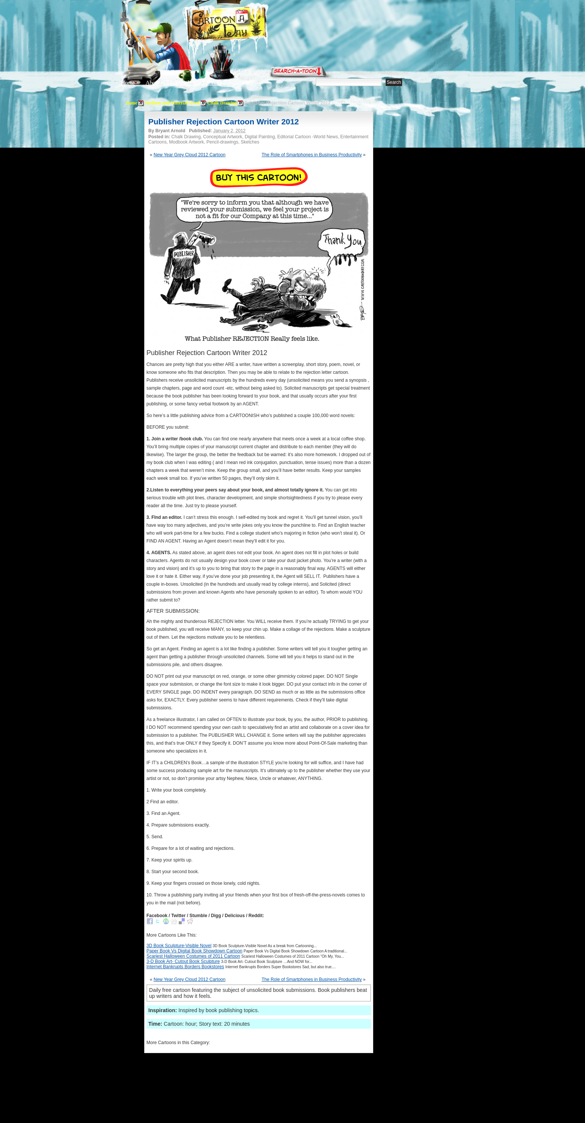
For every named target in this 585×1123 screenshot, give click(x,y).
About (152, 82)
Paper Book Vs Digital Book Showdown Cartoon (194, 951)
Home (128, 82)
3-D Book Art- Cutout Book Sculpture (183, 961)
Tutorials (211, 82)
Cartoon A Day (245, 25)
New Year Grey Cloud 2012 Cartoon (189, 154)
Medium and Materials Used (172, 103)
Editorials (180, 82)
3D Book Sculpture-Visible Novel (178, 945)
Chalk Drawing (222, 103)
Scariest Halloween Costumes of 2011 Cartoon (193, 956)
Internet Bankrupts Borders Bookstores (185, 966)
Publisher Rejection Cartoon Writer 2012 (223, 121)
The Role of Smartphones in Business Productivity (312, 154)
